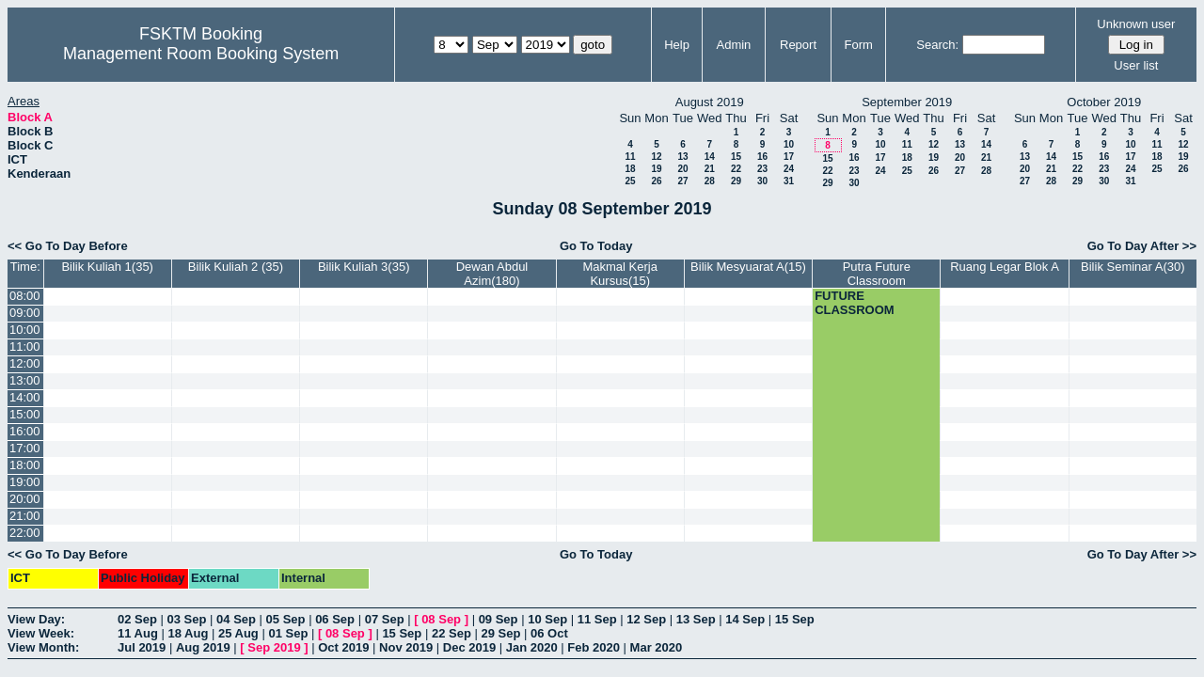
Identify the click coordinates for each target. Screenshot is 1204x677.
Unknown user (1136, 24)
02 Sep (137, 619)
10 (789, 144)
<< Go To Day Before (68, 246)
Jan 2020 (532, 647)
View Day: (36, 619)
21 (710, 169)
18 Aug (187, 633)
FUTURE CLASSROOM (855, 303)
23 (762, 169)
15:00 (24, 414)
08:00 (24, 296)
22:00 (24, 533)
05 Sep (286, 619)
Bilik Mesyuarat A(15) (748, 267)
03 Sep (187, 619)
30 (762, 181)
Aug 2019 (203, 647)
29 (736, 181)
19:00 (24, 482)
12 (656, 156)
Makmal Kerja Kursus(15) (619, 274)
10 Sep (547, 619)
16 (762, 156)
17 (789, 156)
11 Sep (597, 619)
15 (736, 156)
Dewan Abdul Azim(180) (492, 274)
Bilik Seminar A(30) (1133, 267)
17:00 (24, 448)
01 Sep (288, 633)
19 (656, 169)
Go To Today (596, 246)
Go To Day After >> (1141, 246)
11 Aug (138, 633)
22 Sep (451, 633)
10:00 (24, 330)
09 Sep (498, 619)
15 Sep (795, 619)
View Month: (43, 647)
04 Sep (236, 619)
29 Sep (500, 633)
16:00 (24, 431)
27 (682, 181)
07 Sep (384, 619)
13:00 (24, 380)
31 (789, 181)
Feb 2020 (593, 647)
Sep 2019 (273, 647)
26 (656, 181)
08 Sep (441, 619)
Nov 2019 (406, 647)
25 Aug (238, 633)
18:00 (24, 465)
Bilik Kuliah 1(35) (107, 267)
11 (630, 156)
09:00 (24, 313)
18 (630, 169)
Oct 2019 (343, 647)
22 (736, 169)
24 (789, 169)
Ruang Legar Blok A (1004, 267)
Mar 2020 (656, 647)
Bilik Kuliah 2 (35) (235, 267)
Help (676, 45)
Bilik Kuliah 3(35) (364, 267)
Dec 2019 (469, 647)
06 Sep (335, 619)
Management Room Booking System (201, 53)
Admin (733, 45)
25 (630, 181)
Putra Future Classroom (877, 274)
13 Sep (696, 619)
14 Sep (745, 619)
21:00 (24, 516)
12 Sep (646, 619)
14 (710, 156)
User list (1136, 65)
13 (682, 156)
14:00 (24, 397)
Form (859, 45)
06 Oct (549, 633)
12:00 (24, 363)
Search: (937, 45)
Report (798, 45)
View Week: (41, 633)
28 (710, 181)
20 (682, 169)
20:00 (24, 499)
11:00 (24, 346)
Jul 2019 (142, 647)
